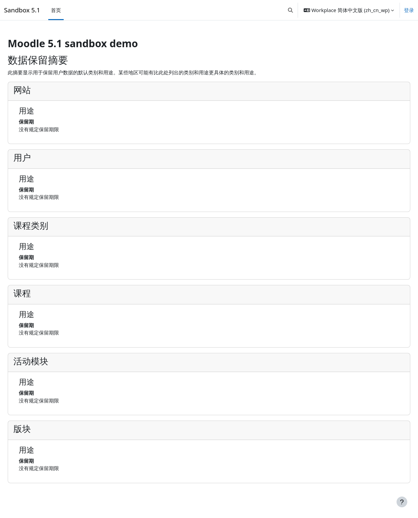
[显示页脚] (402, 502)
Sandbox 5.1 (22, 10)
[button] (290, 10)
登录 (409, 10)
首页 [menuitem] (56, 10)
